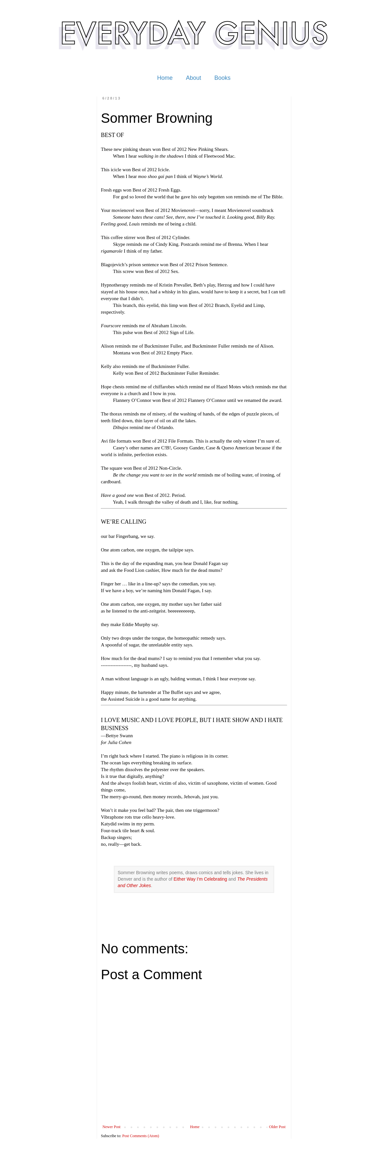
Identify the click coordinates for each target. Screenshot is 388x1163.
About (193, 78)
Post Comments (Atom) (140, 1136)
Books (222, 78)
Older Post (277, 1127)
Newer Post (111, 1127)
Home (165, 78)
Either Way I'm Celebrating (200, 879)
